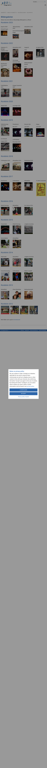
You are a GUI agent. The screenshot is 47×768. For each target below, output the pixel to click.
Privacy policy (21, 396)
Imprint (27, 396)
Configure (23, 390)
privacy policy (30, 386)
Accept (23, 393)
